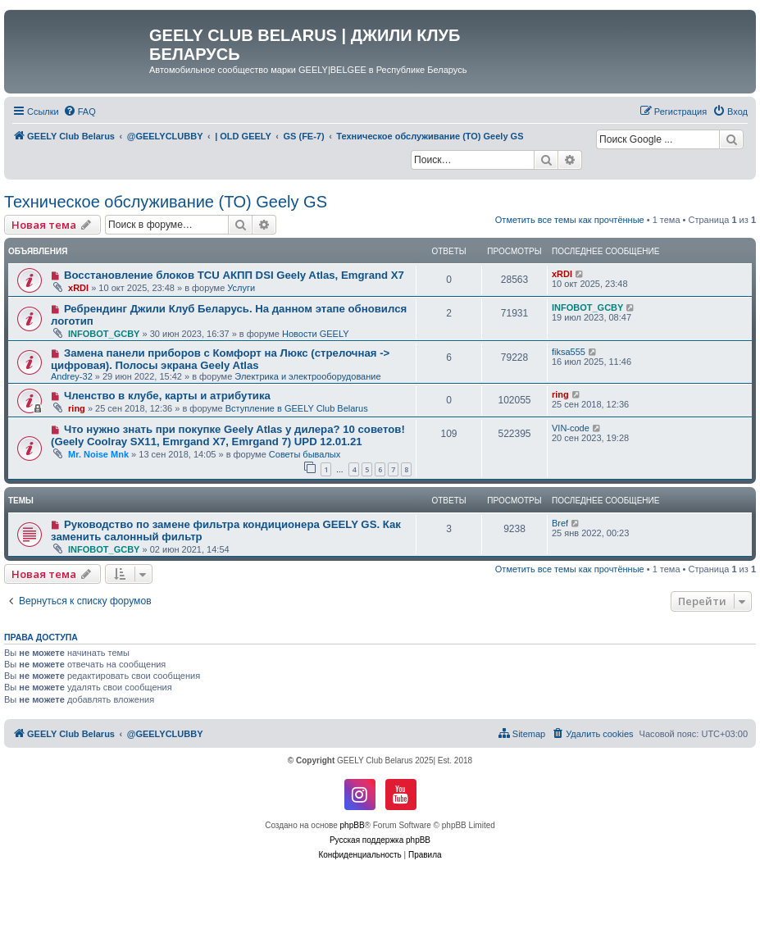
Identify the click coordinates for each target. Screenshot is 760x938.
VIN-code (570, 428)
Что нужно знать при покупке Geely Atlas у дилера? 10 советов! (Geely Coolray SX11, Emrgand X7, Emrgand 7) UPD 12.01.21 (228, 435)
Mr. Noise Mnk (98, 454)
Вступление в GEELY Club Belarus (296, 408)
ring (76, 408)
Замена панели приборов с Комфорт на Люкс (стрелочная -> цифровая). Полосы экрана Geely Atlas (220, 359)
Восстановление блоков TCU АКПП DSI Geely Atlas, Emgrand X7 (234, 275)
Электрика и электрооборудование (307, 376)
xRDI (78, 288)
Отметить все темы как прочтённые (569, 220)
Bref (560, 523)
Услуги (241, 288)
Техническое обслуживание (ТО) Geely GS (165, 202)
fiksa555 (568, 352)
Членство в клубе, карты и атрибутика (167, 395)
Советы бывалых (304, 454)
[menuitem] (79, 111)
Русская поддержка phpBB (380, 840)
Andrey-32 (72, 376)
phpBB (352, 825)
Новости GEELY (315, 334)
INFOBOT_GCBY (103, 334)
